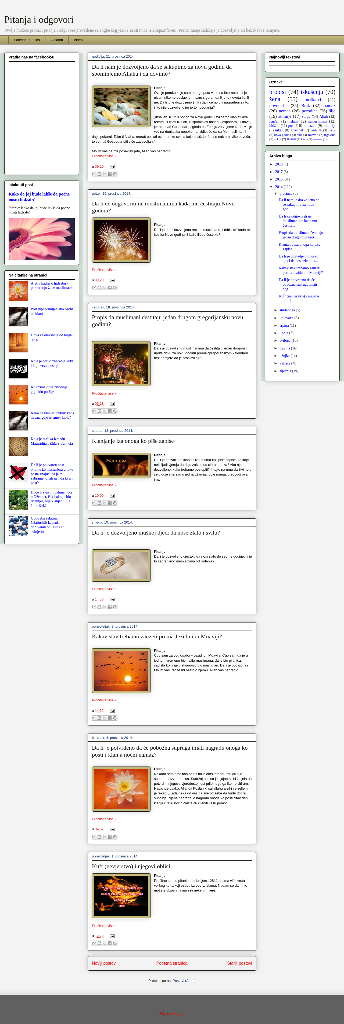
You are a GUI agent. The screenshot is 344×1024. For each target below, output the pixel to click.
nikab (279, 130)
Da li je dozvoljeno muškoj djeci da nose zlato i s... (299, 258)
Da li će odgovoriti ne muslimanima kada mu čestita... (298, 220)
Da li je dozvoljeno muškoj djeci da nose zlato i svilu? (156, 532)
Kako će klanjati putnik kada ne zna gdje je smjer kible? (52, 415)
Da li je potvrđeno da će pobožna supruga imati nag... (298, 284)
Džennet (297, 130)
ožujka (285, 356)
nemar (284, 110)
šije (332, 110)
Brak (305, 105)
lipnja (284, 333)
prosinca (286, 193)
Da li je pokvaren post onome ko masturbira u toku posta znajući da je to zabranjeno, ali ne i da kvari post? (52, 474)
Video (78, 40)
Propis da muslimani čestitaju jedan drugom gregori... (301, 235)
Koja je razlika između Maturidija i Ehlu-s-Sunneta (52, 441)
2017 (279, 172)
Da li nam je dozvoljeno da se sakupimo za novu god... (299, 204)
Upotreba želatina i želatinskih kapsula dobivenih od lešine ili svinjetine (47, 525)
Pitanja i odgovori (39, 19)
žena (274, 99)
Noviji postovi (104, 963)
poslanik (316, 130)
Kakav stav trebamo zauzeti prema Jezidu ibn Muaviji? (157, 636)
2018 (279, 164)
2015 (279, 179)
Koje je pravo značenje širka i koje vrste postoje (52, 363)
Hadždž (291, 139)
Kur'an (274, 121)
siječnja (286, 371)
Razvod (313, 135)
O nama (57, 40)
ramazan (310, 126)
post (291, 126)
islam (293, 121)
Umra (304, 139)
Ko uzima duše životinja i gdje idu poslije (50, 389)
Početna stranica (27, 40)
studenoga (288, 310)
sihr (299, 135)
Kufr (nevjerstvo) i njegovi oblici (131, 866)
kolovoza (287, 318)
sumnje (284, 116)
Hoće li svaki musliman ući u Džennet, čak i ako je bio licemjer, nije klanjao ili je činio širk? (51, 499)
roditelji (329, 126)
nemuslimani (317, 121)
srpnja (285, 325)
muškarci (312, 99)
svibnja (285, 340)
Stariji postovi (239, 963)
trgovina (329, 135)
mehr (331, 130)
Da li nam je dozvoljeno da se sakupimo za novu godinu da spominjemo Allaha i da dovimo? (162, 70)
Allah (323, 117)
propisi (277, 92)
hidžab (274, 126)
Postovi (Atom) (184, 981)
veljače (285, 363)
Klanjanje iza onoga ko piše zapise (133, 440)
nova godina (282, 135)
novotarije (278, 105)
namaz (329, 105)
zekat (277, 139)
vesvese (317, 139)
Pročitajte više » (104, 156)
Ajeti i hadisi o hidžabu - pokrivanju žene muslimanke (52, 285)
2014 (279, 187)
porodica (310, 110)
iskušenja (312, 92)
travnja (285, 348)
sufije (306, 117)
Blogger (178, 1013)
